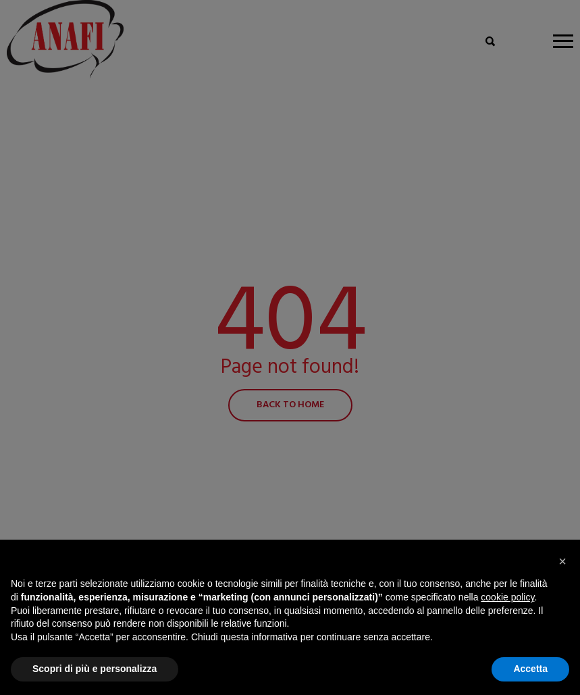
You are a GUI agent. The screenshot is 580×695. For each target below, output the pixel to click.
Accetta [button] (530, 668)
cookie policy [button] (507, 597)
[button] (562, 561)
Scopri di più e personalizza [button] (94, 668)
